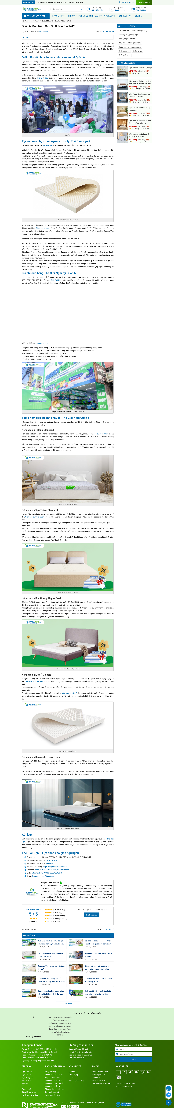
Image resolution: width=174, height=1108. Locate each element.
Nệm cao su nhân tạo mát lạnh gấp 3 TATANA (139, 135)
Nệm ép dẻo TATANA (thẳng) (140, 68)
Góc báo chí (109, 16)
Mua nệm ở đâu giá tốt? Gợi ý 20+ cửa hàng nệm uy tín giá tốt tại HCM (51, 942)
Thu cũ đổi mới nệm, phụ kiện (80, 1052)
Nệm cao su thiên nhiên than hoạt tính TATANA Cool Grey (140, 82)
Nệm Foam (26, 1080)
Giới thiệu (72, 1072)
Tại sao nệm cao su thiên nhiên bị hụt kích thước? (50, 955)
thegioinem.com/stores (47, 1061)
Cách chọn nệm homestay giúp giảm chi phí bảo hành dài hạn (50, 992)
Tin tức (71, 16)
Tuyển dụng (73, 1075)
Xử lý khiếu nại (50, 1072)
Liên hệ (138, 16)
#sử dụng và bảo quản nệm (130, 43)
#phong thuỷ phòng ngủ (128, 35)
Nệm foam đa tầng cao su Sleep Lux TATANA (139, 95)
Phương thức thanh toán (55, 1089)
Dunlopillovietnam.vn (100, 1072)
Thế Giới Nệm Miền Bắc (101, 1083)
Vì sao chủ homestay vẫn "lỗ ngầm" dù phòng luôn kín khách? (51, 980)
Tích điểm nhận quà (76, 1058)
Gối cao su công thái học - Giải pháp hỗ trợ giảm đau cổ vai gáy (98, 942)
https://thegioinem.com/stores (55, 867)
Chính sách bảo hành (53, 1080)
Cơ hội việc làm (144, 9)
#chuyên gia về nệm (127, 39)
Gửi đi (133, 1059)
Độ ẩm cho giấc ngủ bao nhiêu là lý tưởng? (98, 955)
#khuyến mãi (124, 30)
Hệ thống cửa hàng (76, 1080)
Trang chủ (28, 21)
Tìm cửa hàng (100, 9)
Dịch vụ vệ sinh (86, 16)
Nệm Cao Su (27, 1072)
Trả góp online (122, 9)
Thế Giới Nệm (43, 32)
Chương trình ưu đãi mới (78, 1049)
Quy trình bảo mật (52, 1092)
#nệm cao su (124, 51)
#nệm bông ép (124, 55)
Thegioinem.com (42, 228)
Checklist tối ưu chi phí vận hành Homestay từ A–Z (98, 980)
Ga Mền (25, 1083)
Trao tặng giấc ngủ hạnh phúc (80, 1055)
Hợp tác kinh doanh (53, 1078)
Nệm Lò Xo (26, 1075)
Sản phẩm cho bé (29, 1092)
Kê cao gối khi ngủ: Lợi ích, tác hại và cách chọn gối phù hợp (97, 967)
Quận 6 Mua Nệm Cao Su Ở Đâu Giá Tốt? (57, 21)
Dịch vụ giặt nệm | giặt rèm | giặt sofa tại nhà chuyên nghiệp (98, 992)
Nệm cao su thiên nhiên (34, 517)
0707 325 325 (126, 2)
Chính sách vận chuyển (54, 1083)
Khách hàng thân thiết (53, 1075)
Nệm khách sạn (125, 16)
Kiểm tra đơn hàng (52, 1095)
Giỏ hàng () (144, 2)
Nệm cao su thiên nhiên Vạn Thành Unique (140, 108)
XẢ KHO (98, 16)
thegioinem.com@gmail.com (43, 876)
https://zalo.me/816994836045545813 (46, 873)
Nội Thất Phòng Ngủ (30, 1095)
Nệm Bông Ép (27, 1078)
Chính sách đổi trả (52, 1086)
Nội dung (28, 37)
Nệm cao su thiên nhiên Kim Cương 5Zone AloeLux (140, 122)
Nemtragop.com (98, 1075)
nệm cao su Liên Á (69, 693)
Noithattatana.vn (98, 1080)
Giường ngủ (26, 1089)
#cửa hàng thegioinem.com (130, 47)
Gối (23, 1086)
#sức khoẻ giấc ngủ (140, 30)
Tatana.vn (96, 1078)
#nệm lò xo (137, 51)
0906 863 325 (51, 863)
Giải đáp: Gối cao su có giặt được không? (51, 967)
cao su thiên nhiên (100, 434)
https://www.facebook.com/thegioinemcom (52, 870)
